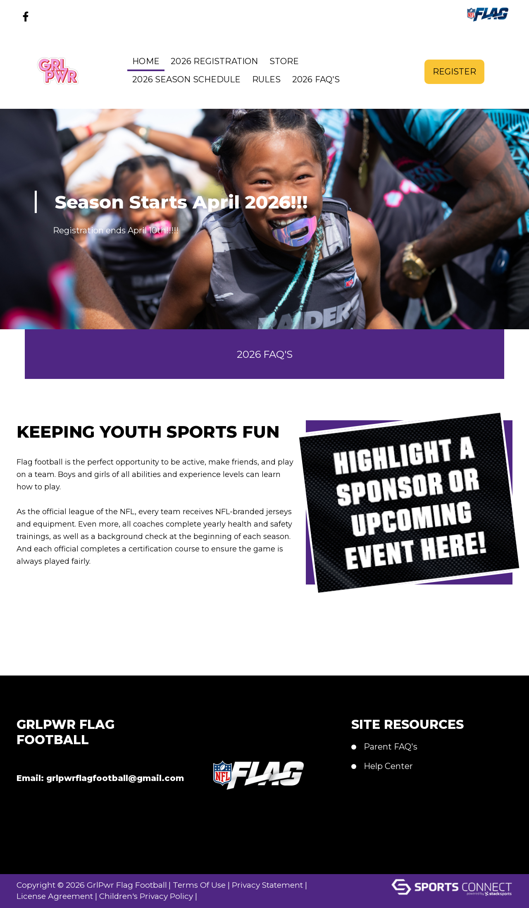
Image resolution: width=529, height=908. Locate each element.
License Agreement (57, 896)
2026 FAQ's (316, 79)
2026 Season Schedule (186, 79)
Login (226, 896)
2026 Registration (214, 61)
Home (145, 61)
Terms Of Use (207, 885)
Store (284, 61)
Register (454, 71)
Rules (266, 79)
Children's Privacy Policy (154, 896)
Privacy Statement (280, 885)
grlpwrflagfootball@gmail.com (115, 778)
